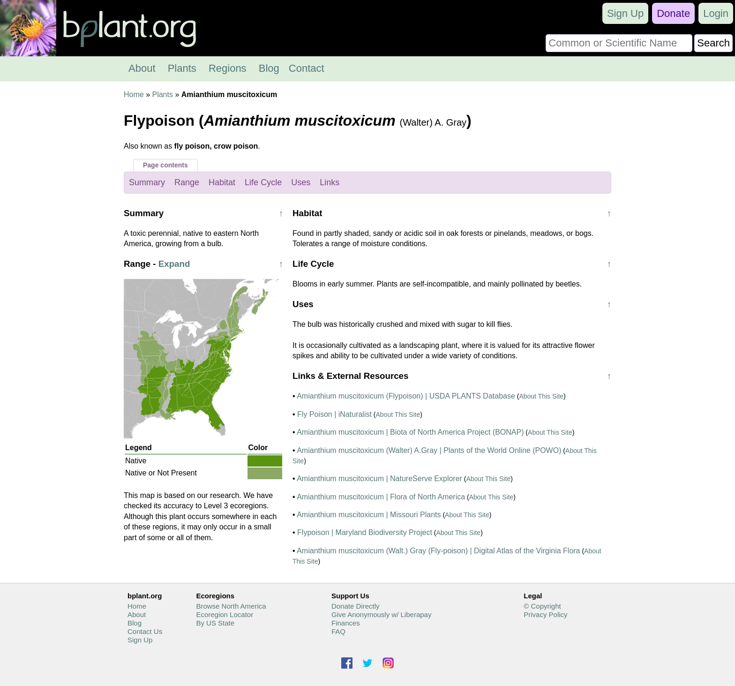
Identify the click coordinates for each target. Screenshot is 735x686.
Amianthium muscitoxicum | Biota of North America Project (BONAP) (410, 432)
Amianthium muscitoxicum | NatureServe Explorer (379, 478)
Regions (228, 68)
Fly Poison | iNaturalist (334, 414)
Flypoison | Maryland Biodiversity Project (364, 532)
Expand (174, 264)
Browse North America (231, 606)
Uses (300, 182)
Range (186, 182)
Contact (306, 68)
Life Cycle (263, 182)
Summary (147, 182)
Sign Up (625, 13)
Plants (182, 68)
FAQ (338, 631)
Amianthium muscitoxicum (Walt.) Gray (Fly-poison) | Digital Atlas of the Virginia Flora (438, 551)
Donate (673, 13)
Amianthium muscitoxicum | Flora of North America (381, 497)
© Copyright (542, 606)
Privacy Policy (545, 614)
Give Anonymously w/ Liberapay (381, 614)
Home (134, 94)
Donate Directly (355, 606)
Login (715, 13)
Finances (345, 623)
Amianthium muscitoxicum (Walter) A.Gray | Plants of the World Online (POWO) (429, 450)
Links (329, 182)
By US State (215, 623)
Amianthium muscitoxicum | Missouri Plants (369, 515)
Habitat (222, 182)
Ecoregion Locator (224, 614)
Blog (269, 68)
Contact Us (145, 631)
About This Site (541, 396)
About (142, 68)
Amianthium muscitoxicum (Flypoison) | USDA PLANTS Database (406, 396)
